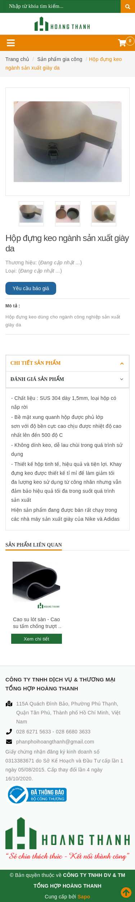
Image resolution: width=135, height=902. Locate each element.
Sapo (83, 896)
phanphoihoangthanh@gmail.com (55, 742)
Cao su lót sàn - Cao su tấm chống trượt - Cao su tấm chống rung (36, 623)
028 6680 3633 (73, 732)
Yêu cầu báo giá (31, 288)
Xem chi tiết (36, 639)
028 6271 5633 (34, 732)
